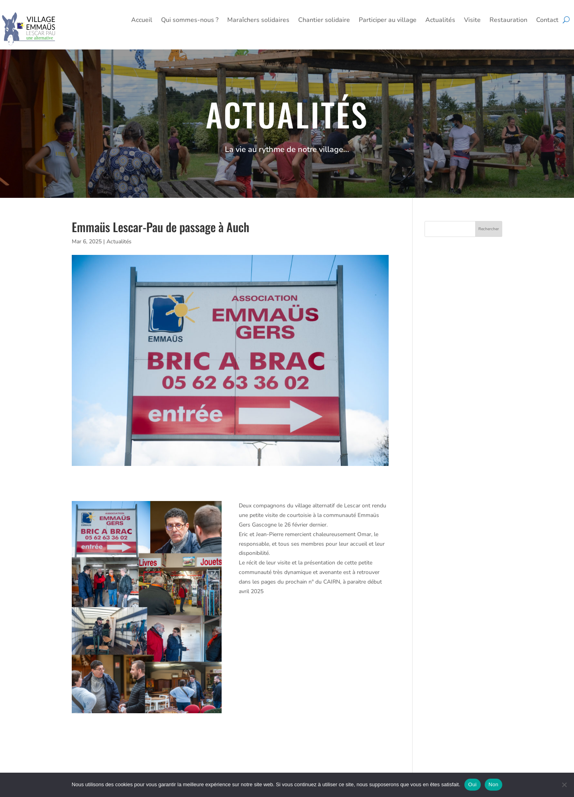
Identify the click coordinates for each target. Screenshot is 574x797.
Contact (547, 20)
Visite (472, 20)
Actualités (440, 20)
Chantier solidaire (324, 20)
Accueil (141, 20)
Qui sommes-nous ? (189, 20)
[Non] (564, 785)
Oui (472, 784)
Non (494, 784)
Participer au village (388, 20)
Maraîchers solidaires (258, 20)
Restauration (508, 20)
